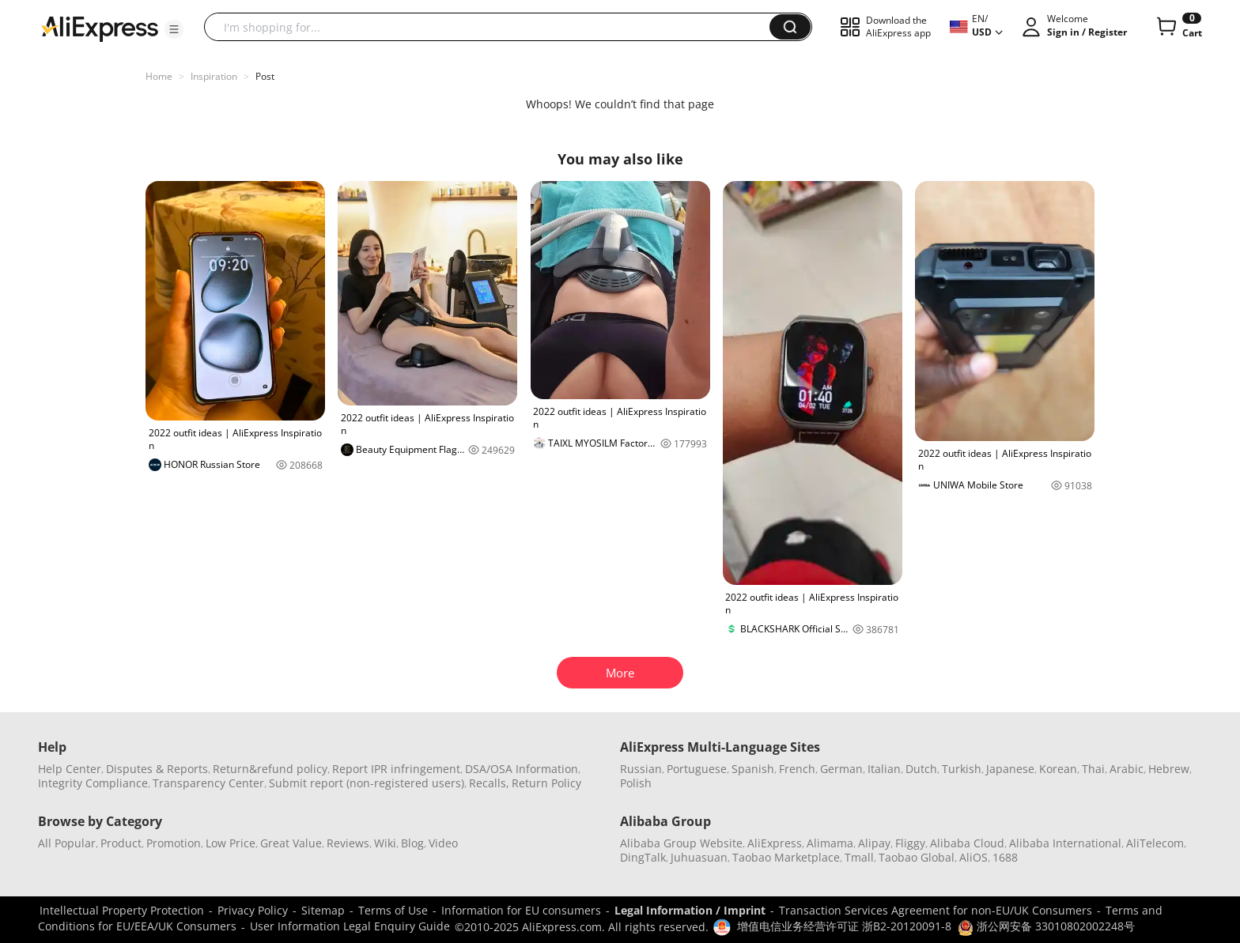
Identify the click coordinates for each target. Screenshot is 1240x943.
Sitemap (323, 910)
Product (121, 843)
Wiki (385, 843)
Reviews (348, 843)
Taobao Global (917, 857)
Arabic (1127, 768)
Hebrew (1168, 768)
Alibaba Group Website (681, 843)
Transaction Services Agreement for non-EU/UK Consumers (935, 910)
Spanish (753, 768)
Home (159, 76)
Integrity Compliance (93, 782)
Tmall (859, 857)
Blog (412, 843)
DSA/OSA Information (521, 768)
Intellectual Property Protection (122, 910)
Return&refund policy (270, 768)
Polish (636, 782)
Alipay (874, 843)
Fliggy (910, 843)
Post (264, 76)
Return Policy (546, 782)
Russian (641, 768)
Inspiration (214, 76)
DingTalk (643, 857)
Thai (1093, 768)
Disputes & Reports (157, 768)
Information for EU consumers (521, 910)
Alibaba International (1065, 843)
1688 (1005, 857)
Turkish (961, 768)
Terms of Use (393, 910)
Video (443, 843)
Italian (884, 768)
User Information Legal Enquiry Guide (350, 926)
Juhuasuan (699, 857)
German (841, 768)
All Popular (67, 843)
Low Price (230, 843)
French (797, 768)
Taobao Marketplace (786, 857)
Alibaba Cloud (967, 843)
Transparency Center (208, 782)
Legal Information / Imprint (690, 910)
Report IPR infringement (396, 768)
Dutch (921, 768)
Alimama (830, 843)
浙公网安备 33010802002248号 (1046, 926)
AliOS (973, 857)
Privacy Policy (252, 910)
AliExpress (774, 843)
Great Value (291, 843)
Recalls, (489, 782)
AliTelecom (1155, 843)
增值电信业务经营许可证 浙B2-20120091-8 (844, 926)
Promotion (173, 843)
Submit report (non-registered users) (366, 782)
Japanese (1010, 768)
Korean (1058, 768)
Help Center (69, 768)
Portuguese (697, 768)
